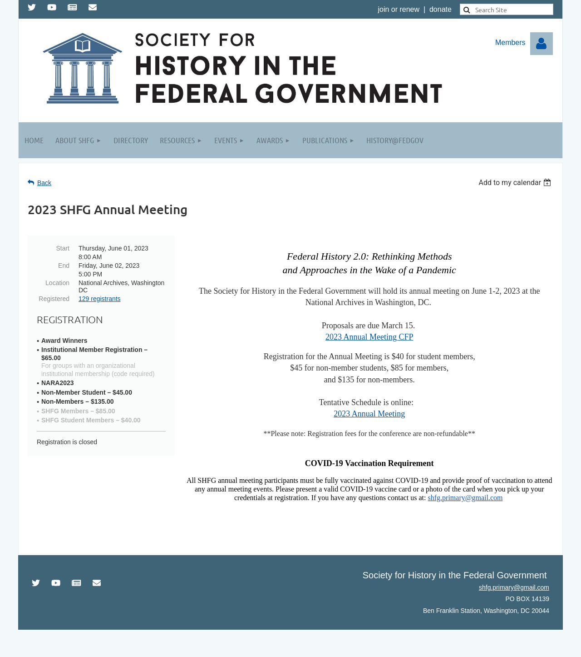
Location (57, 282)
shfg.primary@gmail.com (514, 587)
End (63, 265)
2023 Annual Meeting (369, 413)
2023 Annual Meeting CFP (369, 336)
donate (440, 9)
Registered (54, 298)
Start (62, 248)
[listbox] (515, 182)
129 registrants (100, 298)
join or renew (398, 9)
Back (44, 182)
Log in (541, 43)
